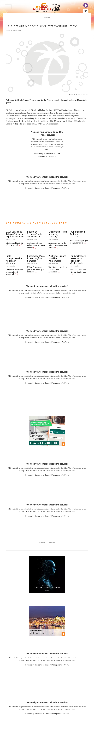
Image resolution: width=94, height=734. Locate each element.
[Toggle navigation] (8, 6)
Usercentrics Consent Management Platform (52, 188)
